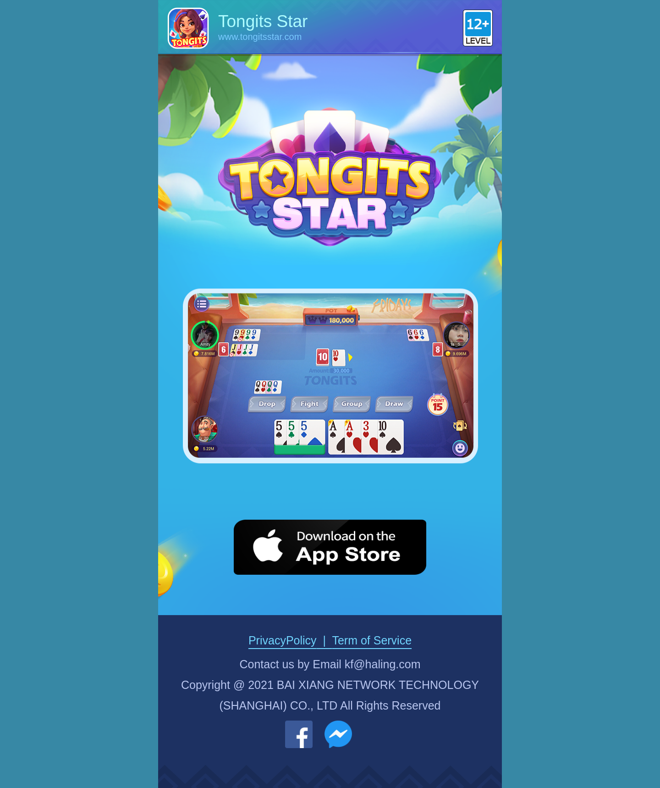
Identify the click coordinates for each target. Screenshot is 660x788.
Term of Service (372, 640)
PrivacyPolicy (282, 640)
